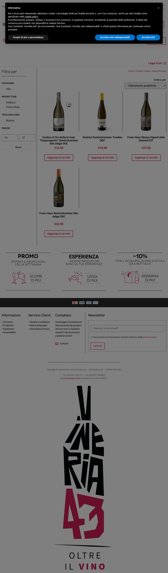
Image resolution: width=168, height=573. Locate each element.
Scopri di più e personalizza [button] (28, 37)
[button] (158, 8)
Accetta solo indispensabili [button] (115, 37)
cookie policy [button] (31, 16)
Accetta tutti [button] (148, 37)
